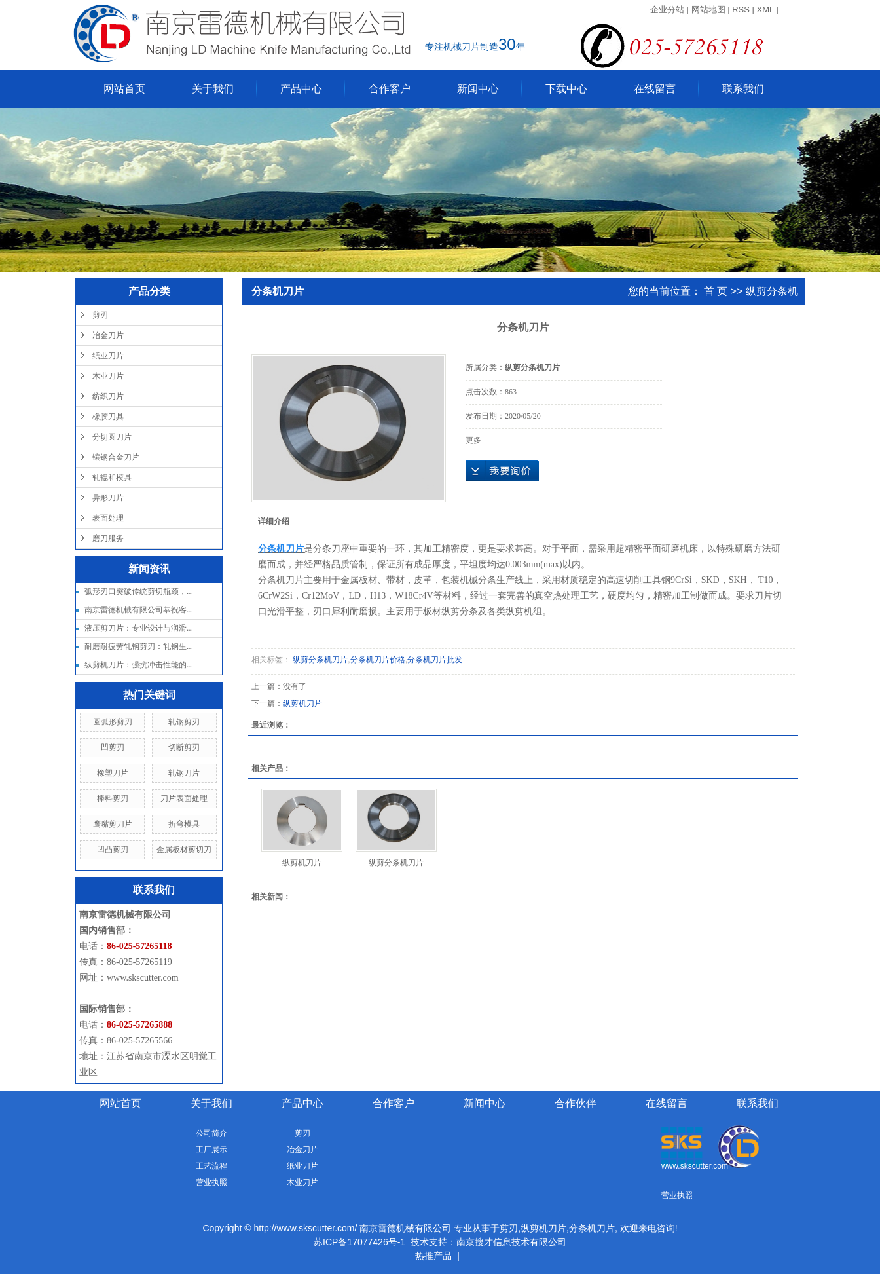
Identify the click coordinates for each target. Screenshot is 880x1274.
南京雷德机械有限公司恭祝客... (138, 609)
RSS (741, 9)
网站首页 (124, 88)
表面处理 (108, 518)
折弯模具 (184, 824)
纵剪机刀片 (302, 703)
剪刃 (100, 315)
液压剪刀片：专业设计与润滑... (138, 628)
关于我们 (213, 88)
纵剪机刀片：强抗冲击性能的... (138, 664)
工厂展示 (211, 1149)
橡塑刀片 (112, 773)
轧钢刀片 (184, 773)
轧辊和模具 (112, 477)
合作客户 (390, 88)
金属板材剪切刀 (183, 849)
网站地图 (708, 9)
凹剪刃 (112, 747)
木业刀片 (108, 376)
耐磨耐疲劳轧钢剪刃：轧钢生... (138, 646)
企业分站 (667, 9)
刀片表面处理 (184, 798)
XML (765, 9)
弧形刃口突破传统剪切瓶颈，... (138, 591)
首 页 (715, 291)
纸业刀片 (108, 355)
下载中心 (566, 88)
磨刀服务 (108, 538)
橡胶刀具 (108, 416)
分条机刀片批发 (434, 659)
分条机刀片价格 (377, 659)
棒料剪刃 (112, 798)
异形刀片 (108, 497)
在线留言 (655, 88)
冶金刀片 (108, 335)
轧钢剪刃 (184, 721)
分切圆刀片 (112, 436)
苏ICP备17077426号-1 (359, 1242)
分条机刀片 (592, 1228)
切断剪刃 (184, 747)
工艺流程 (211, 1166)
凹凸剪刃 (112, 849)
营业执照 (211, 1182)
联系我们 (743, 88)
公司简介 (211, 1133)
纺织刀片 (108, 396)
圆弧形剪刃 (112, 721)
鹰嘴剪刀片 (112, 824)
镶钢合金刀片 (115, 457)
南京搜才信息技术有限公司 (511, 1242)
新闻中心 (478, 88)
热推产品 (433, 1255)
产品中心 (301, 88)
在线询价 (502, 470)
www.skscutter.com (143, 978)
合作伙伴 (575, 1103)
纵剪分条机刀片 (319, 659)
